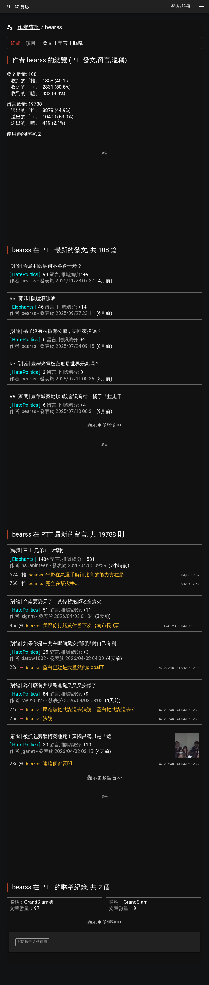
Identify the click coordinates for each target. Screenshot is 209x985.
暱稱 (78, 43)
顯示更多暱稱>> (104, 922)
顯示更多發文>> (104, 425)
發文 (48, 43)
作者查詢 (28, 27)
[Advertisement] (104, 195)
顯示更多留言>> (104, 777)
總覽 (15, 43)
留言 (63, 43)
